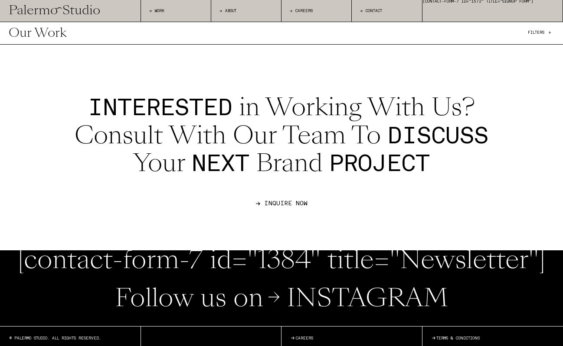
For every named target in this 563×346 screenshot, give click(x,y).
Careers (302, 339)
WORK (156, 11)
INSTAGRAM (357, 300)
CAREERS (301, 11)
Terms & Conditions (456, 339)
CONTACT (371, 11)
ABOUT (227, 11)
